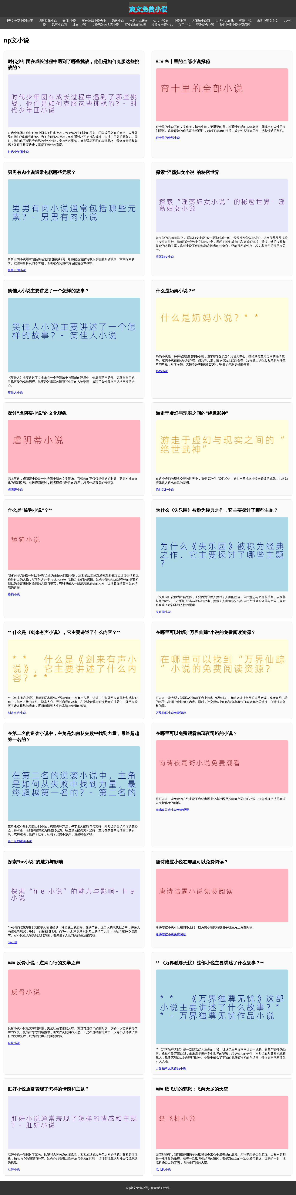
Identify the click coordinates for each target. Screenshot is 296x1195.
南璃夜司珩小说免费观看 (172, 809)
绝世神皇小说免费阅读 (235, 24)
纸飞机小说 (163, 1169)
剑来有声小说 (17, 712)
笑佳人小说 (15, 392)
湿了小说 (184, 24)
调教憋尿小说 (48, 20)
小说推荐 (180, 20)
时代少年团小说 (18, 151)
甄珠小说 (245, 20)
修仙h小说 (69, 20)
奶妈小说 (162, 371)
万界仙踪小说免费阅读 (171, 712)
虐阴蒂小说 (15, 489)
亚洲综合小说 (205, 24)
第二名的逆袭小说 (20, 841)
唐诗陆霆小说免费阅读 (171, 934)
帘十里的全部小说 (168, 137)
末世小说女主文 (267, 20)
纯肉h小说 (79, 24)
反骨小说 (14, 1043)
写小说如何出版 (135, 24)
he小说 (12, 942)
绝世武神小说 (165, 489)
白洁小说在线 (225, 20)
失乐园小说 (163, 612)
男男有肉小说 (17, 270)
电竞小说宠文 (139, 20)
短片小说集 (160, 20)
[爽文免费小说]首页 (20, 20)
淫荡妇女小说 (165, 256)
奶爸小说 (118, 20)
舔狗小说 (14, 594)
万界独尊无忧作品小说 (171, 1068)
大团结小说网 (201, 20)
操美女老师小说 (162, 24)
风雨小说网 (59, 24)
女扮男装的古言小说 (105, 24)
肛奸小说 (14, 1169)
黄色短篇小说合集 (94, 20)
